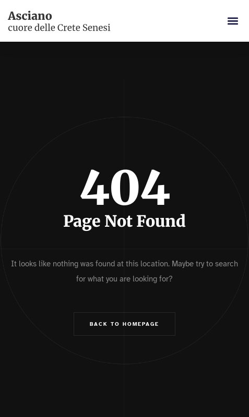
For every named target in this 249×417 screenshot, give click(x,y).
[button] (232, 21)
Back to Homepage (124, 324)
